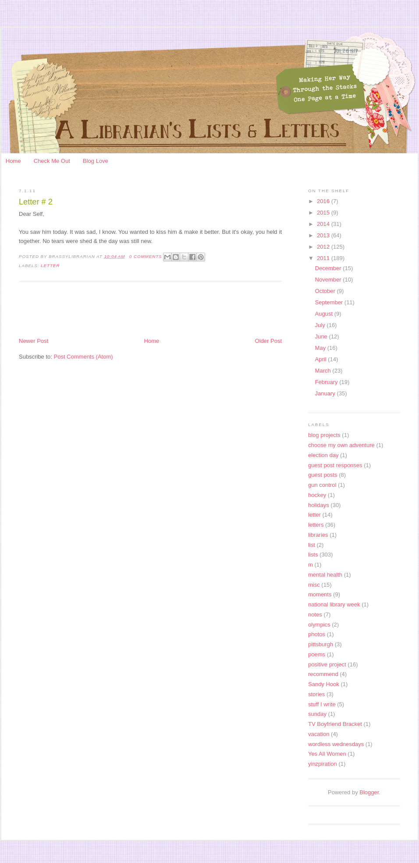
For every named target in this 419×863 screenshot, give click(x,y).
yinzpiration (322, 764)
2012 (324, 246)
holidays (318, 505)
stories (316, 694)
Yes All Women (327, 753)
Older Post (268, 341)
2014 (324, 224)
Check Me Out (52, 161)
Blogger (369, 792)
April (321, 359)
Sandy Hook (323, 684)
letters (315, 524)
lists (313, 554)
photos (316, 634)
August (324, 313)
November (329, 279)
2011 (324, 258)
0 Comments (145, 256)
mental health (325, 574)
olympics (319, 624)
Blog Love (95, 161)
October (326, 291)
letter (50, 265)
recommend (323, 674)
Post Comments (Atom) (83, 356)
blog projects (324, 435)
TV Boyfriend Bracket (335, 724)
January (326, 393)
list (311, 545)
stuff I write (322, 704)
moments (319, 594)
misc (314, 584)
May (321, 348)
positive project (327, 664)
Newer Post (33, 341)
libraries (318, 535)
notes (315, 614)
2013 (324, 235)
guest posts (322, 475)
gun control (322, 485)
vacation (318, 734)
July (321, 325)
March (324, 370)
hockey (317, 495)
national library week (334, 604)
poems (316, 654)
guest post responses (335, 465)
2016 (324, 201)
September (329, 302)
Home (13, 161)
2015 (324, 212)
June (322, 336)
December (329, 268)
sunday (317, 714)
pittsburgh (320, 644)
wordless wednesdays (336, 744)
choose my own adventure (341, 445)
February (327, 382)
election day (323, 455)
